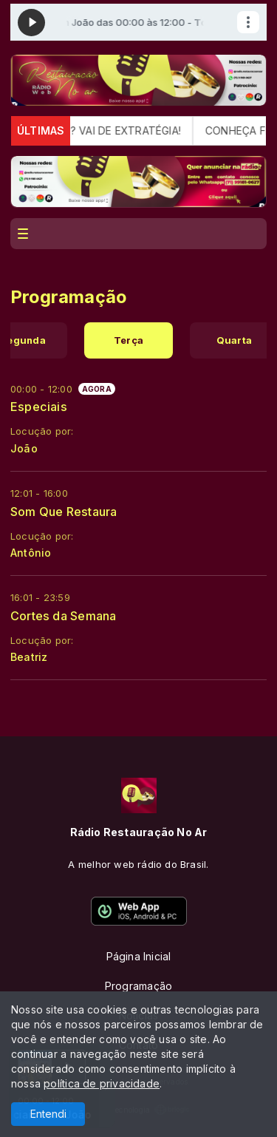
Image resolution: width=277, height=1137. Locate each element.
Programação (138, 986)
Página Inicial (138, 956)
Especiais (38, 406)
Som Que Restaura (63, 511)
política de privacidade (102, 1083)
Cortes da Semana (63, 615)
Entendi (48, 1113)
